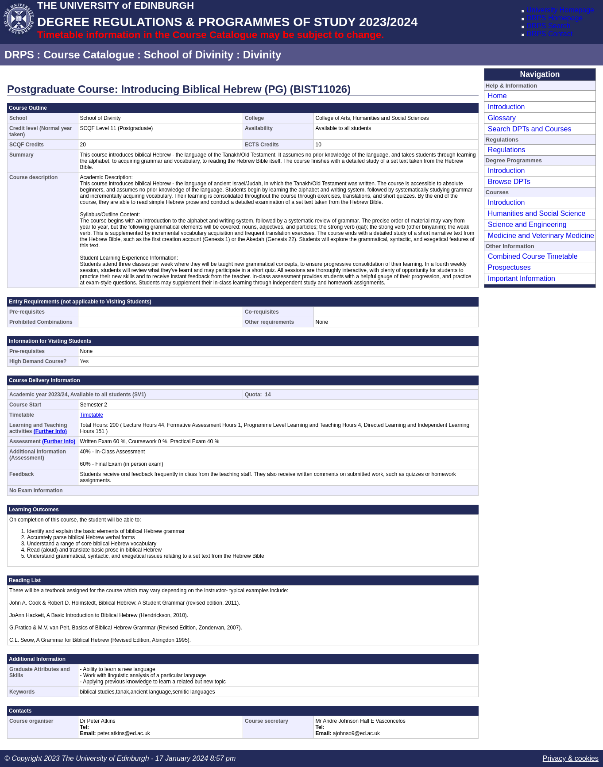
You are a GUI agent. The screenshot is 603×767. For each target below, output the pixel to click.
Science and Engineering (527, 224)
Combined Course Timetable (533, 256)
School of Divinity (189, 55)
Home (497, 96)
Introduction (506, 107)
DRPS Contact (549, 34)
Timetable (91, 415)
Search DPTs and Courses (530, 129)
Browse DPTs (509, 181)
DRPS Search (548, 26)
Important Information (521, 278)
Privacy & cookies (571, 758)
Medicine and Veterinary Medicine (541, 235)
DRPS (19, 55)
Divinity (262, 55)
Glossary (502, 118)
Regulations (507, 149)
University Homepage (560, 10)
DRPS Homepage (554, 18)
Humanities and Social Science (537, 213)
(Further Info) (50, 431)
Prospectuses (509, 267)
